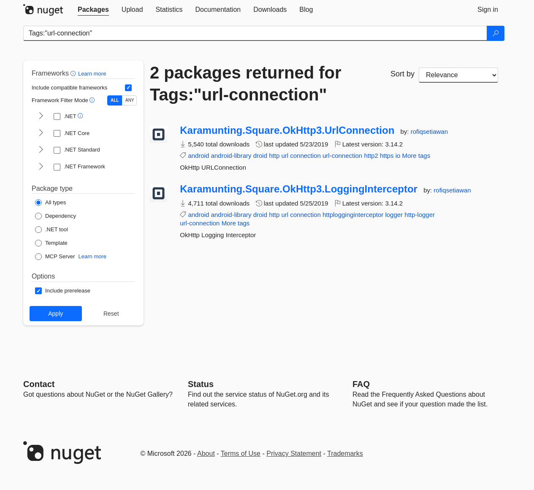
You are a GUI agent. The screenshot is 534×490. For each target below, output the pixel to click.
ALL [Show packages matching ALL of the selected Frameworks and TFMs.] (115, 100)
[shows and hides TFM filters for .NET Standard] (41, 150)
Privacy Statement (293, 453)
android (198, 155)
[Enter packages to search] (255, 33)
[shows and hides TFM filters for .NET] (41, 116)
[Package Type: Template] (51, 243)
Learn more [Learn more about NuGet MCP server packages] (92, 256)
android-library (231, 155)
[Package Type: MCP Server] (55, 256)
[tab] (93, 9)
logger (394, 214)
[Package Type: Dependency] (55, 216)
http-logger (419, 214)
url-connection (342, 155)
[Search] (495, 33)
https (387, 155)
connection (305, 155)
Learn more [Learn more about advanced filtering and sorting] (92, 73)
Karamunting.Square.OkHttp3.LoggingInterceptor (298, 189)
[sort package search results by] (458, 75)
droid (260, 155)
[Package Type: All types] (50, 202)
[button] (74, 73)
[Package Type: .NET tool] (51, 229)
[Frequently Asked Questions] (361, 384)
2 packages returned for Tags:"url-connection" (246, 83)
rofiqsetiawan (429, 131)
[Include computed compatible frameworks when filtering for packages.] (128, 88)
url (284, 155)
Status (201, 384)
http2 (371, 155)
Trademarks (345, 453)
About (206, 453)
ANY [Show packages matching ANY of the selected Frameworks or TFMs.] (129, 100)
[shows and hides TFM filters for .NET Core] (41, 133)
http (274, 155)
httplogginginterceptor (353, 214)
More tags (416, 155)
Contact (38, 384)
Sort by (402, 74)
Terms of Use (240, 453)
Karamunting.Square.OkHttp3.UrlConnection (287, 130)
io (398, 155)
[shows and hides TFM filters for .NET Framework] (41, 167)
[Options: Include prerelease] (63, 291)
